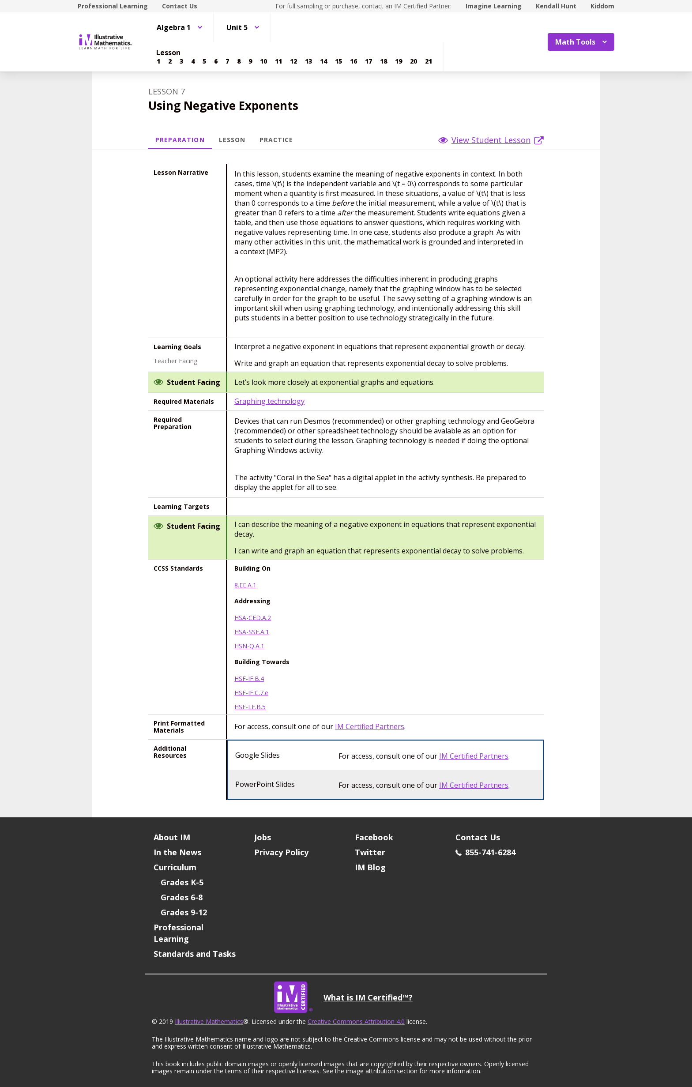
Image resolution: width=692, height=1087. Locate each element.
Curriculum (175, 867)
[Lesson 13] (308, 61)
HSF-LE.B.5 (250, 707)
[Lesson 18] (383, 61)
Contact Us (179, 6)
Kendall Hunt (556, 6)
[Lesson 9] (250, 61)
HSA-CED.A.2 (252, 617)
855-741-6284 (485, 852)
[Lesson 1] (158, 61)
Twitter (370, 852)
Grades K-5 (182, 882)
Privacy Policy (281, 852)
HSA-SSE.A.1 (251, 632)
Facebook (374, 837)
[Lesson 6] (216, 61)
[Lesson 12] (293, 61)
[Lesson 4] (193, 61)
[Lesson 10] (263, 61)
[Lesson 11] (278, 61)
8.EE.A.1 (245, 585)
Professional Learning (113, 6)
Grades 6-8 (182, 897)
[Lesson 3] (181, 61)
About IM (172, 837)
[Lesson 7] (227, 61)
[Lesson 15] (338, 61)
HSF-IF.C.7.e (251, 692)
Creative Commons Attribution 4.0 (356, 1021)
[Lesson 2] (170, 61)
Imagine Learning (494, 6)
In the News (177, 852)
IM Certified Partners (369, 726)
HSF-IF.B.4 (249, 678)
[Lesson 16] (353, 61)
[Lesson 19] (398, 61)
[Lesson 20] (413, 61)
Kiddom (602, 6)
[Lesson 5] (204, 61)
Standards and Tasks (195, 953)
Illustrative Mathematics (209, 1021)
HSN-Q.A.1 (249, 646)
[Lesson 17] (368, 61)
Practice (276, 139)
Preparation (180, 139)
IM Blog (370, 867)
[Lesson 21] (428, 61)
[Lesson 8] (238, 61)
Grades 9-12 (184, 912)
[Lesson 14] (323, 61)
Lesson (232, 139)
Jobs (262, 837)
